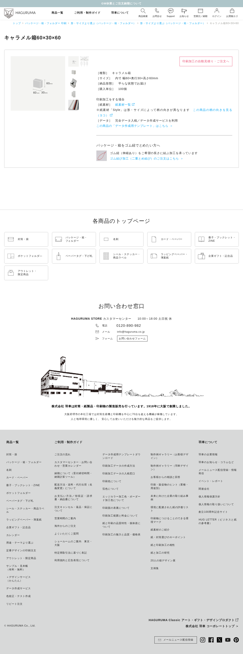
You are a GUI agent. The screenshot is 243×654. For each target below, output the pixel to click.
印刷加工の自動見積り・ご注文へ (205, 61)
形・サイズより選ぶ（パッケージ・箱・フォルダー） (103, 23)
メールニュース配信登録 (175, 640)
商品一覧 (57, 13)
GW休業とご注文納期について (121, 3)
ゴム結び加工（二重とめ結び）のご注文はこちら (144, 158)
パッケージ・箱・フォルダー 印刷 (46, 23)
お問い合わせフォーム (132, 338)
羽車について (120, 13)
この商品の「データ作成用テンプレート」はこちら (132, 125)
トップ (17, 23)
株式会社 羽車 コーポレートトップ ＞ (212, 626)
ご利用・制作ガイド (87, 13)
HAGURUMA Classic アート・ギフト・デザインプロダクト (192, 620)
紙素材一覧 (123, 104)
